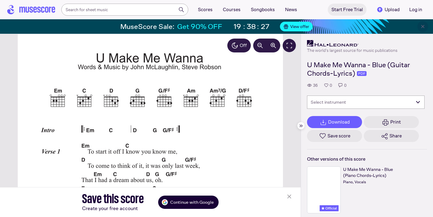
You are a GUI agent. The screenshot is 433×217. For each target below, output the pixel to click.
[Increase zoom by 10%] (273, 45)
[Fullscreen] (289, 45)
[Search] (181, 9)
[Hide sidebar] (301, 125)
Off (239, 45)
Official (329, 208)
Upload (388, 9)
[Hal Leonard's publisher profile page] (352, 43)
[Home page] (31, 9)
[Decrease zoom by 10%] (260, 45)
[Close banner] (422, 26)
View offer (296, 26)
